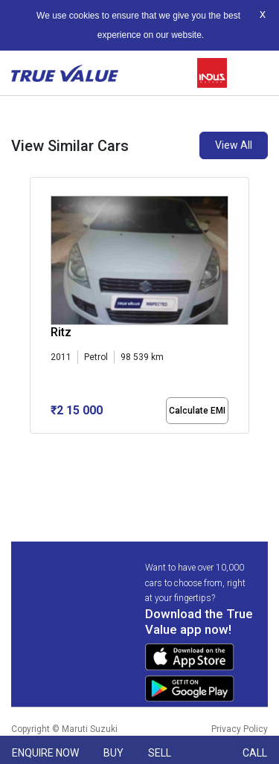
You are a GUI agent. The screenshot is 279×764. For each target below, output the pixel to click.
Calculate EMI (197, 410)
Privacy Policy (239, 729)
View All (233, 145)
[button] (34, 446)
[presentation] (37, 326)
